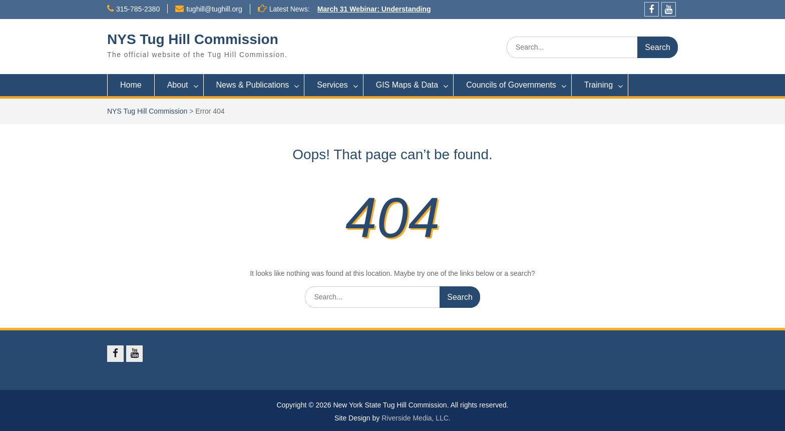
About (177, 85)
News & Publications (252, 85)
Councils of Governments (511, 85)
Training (598, 85)
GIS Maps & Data (407, 85)
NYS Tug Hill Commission (192, 39)
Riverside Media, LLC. (416, 418)
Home (131, 85)
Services (332, 85)
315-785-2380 (138, 9)
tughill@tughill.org (214, 9)
